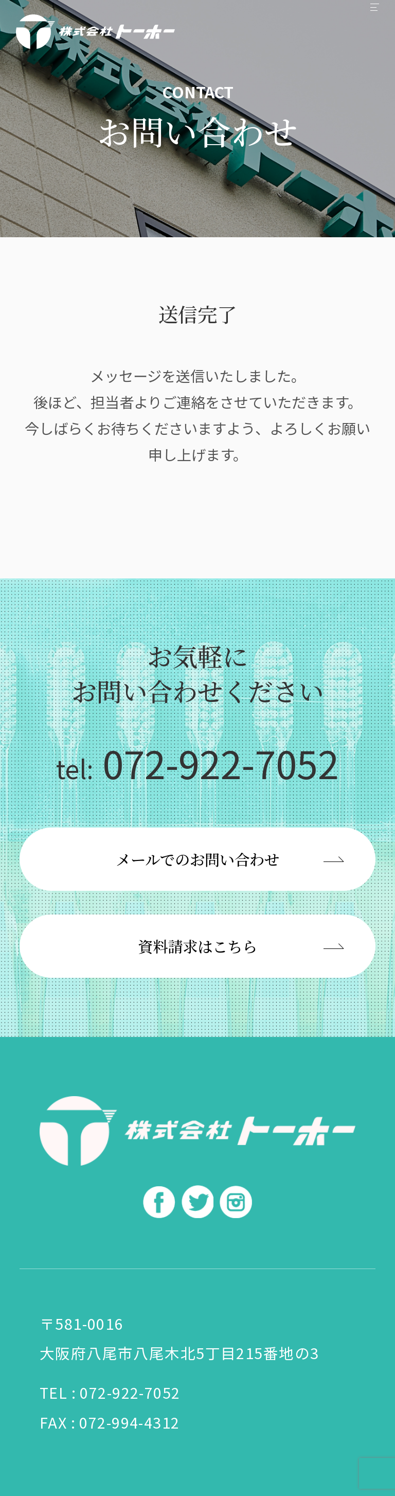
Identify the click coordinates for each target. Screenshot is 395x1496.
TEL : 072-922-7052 (110, 1392)
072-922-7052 (197, 762)
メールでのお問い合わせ (197, 859)
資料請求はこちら (197, 946)
